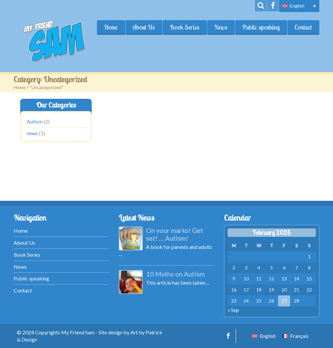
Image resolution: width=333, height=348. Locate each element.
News (220, 27)
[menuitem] (299, 6)
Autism (35, 121)
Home (111, 27)
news (32, 133)
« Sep (233, 310)
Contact (303, 27)
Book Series (184, 27)
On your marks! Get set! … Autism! (174, 234)
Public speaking (261, 27)
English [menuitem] (297, 5)
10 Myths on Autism (175, 274)
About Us (144, 27)
